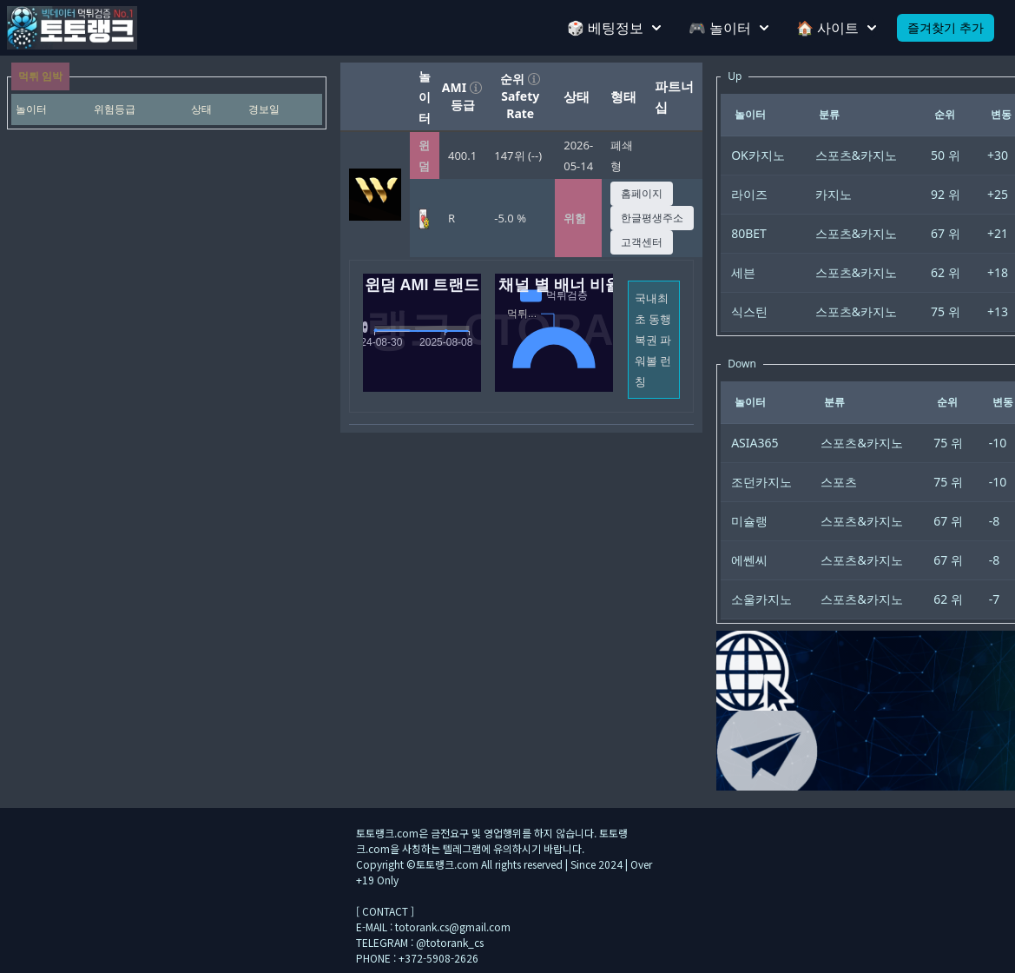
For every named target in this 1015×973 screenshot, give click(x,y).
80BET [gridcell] (749, 233)
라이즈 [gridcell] (749, 194)
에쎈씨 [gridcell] (749, 560)
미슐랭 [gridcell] (749, 521)
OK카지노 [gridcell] (758, 155)
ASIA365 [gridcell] (754, 442)
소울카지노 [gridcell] (761, 599)
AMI (462, 87)
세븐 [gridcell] (743, 272)
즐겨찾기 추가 (945, 27)
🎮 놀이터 (728, 27)
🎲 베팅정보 (614, 27)
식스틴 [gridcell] (749, 311)
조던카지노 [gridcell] (761, 481)
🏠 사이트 (836, 27)
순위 (520, 78)
